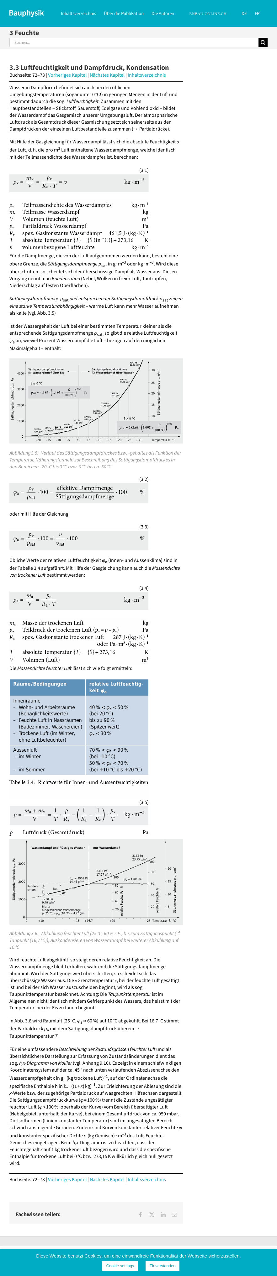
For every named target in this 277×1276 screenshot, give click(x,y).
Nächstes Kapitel (107, 75)
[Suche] (263, 42)
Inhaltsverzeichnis (147, 75)
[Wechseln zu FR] (257, 13)
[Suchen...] (133, 42)
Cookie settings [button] (120, 1265)
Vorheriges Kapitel (67, 75)
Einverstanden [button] (162, 1265)
